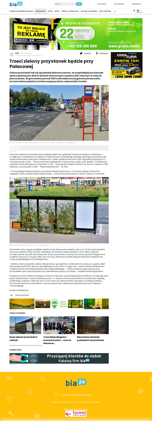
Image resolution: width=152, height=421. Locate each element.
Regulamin (71, 395)
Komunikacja (119, 4)
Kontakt (87, 395)
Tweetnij (85, 53)
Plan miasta (102, 4)
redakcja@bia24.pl (25, 53)
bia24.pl (97, 402)
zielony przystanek (22, 295)
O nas (63, 395)
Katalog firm (136, 4)
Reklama (79, 395)
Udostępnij (102, 53)
